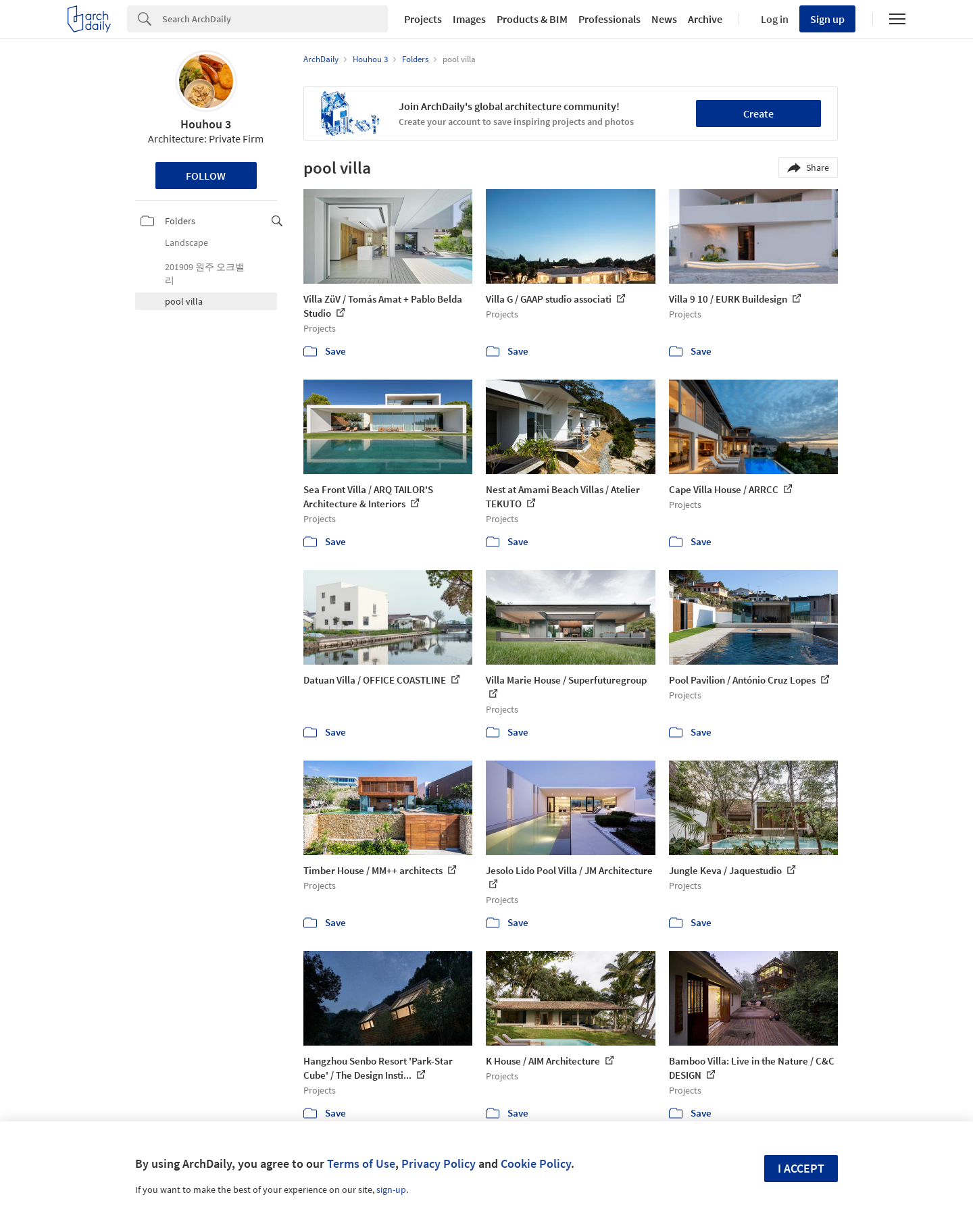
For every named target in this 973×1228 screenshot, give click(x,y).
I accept (801, 1168)
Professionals (609, 19)
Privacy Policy (438, 1163)
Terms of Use (361, 1163)
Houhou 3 (205, 124)
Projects (423, 19)
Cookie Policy (536, 1163)
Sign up (827, 19)
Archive (705, 19)
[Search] (275, 18)
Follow (206, 175)
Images (469, 19)
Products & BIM (532, 19)
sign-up (391, 1189)
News (664, 19)
